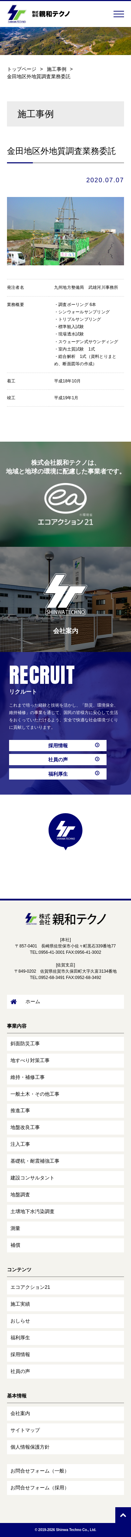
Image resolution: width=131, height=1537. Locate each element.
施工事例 (56, 69)
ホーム (25, 1002)
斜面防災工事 (25, 1043)
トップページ (21, 69)
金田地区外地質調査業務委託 (39, 76)
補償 (15, 1245)
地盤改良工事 (25, 1127)
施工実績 (20, 1304)
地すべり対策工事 (30, 1060)
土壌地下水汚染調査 (32, 1211)
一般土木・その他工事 (34, 1094)
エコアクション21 (30, 1287)
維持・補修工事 (27, 1077)
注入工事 (20, 1144)
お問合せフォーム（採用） (39, 1487)
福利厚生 (58, 774)
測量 (15, 1228)
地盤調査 (20, 1194)
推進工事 (20, 1110)
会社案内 (20, 1413)
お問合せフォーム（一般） (39, 1471)
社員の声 (58, 759)
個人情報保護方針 (30, 1447)
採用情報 (58, 745)
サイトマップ (25, 1430)
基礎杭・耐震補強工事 (34, 1161)
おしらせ (20, 1321)
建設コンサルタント (32, 1178)
